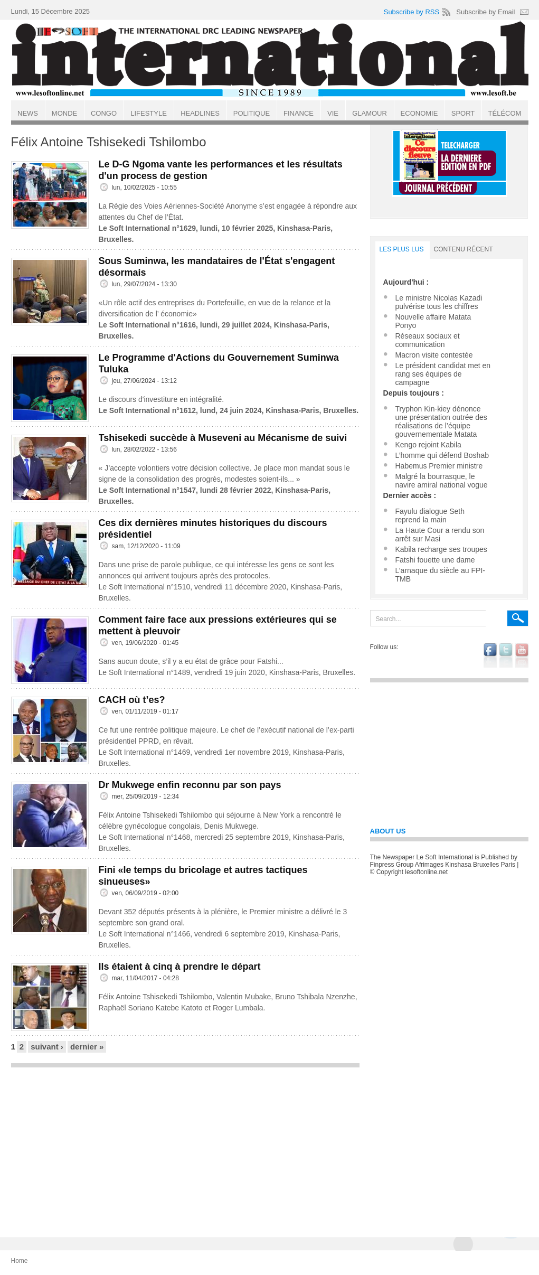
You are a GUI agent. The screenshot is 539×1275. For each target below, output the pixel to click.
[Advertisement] (185, 1147)
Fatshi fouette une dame (435, 560)
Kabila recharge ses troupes (441, 549)
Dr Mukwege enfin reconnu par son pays (190, 785)
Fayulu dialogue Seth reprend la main (430, 515)
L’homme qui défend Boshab (442, 455)
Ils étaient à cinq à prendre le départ (180, 966)
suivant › (47, 1046)
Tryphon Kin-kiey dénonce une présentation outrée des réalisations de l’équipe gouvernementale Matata (441, 421)
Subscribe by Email (485, 12)
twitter (506, 655)
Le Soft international (270, 59)
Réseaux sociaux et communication (427, 340)
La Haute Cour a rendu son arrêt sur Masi (440, 534)
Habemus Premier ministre (439, 466)
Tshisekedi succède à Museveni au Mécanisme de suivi (223, 438)
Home (19, 1260)
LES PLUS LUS (402, 249)
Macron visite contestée (434, 355)
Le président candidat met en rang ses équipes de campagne (443, 374)
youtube (521, 655)
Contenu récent (463, 249)
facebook (490, 655)
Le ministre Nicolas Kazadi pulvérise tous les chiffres (439, 302)
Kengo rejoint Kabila (428, 444)
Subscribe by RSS (412, 12)
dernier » (86, 1046)
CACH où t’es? (132, 700)
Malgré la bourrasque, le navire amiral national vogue (441, 480)
